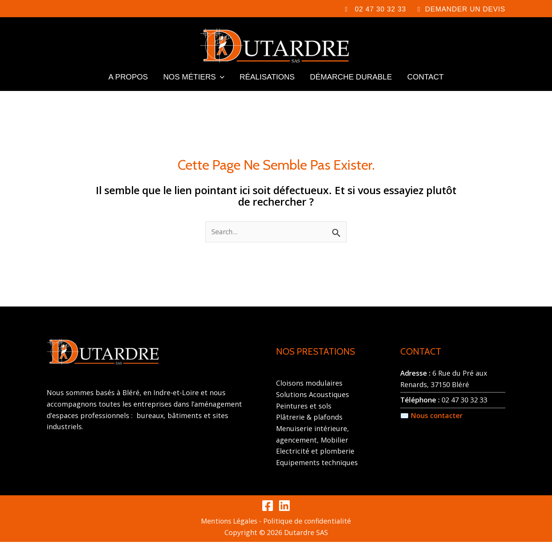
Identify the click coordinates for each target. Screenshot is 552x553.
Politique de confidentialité (307, 532)
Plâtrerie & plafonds (309, 428)
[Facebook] (267, 517)
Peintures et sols (303, 416)
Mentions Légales (228, 532)
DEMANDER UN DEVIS (465, 9)
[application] (220, 84)
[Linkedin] (284, 517)
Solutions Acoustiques (312, 405)
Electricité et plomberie (315, 462)
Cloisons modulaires (309, 394)
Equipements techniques (317, 473)
